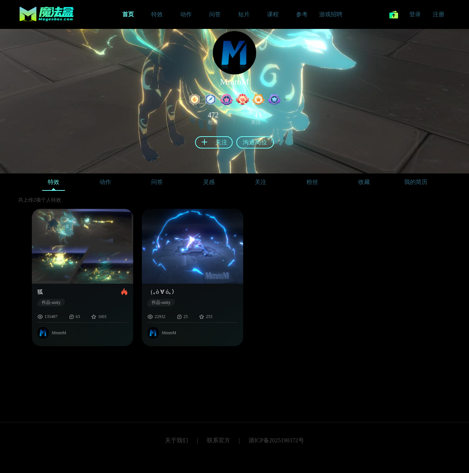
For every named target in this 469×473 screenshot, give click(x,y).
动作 (105, 182)
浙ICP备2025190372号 (276, 440)
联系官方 (218, 440)
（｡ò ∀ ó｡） (162, 292)
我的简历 (415, 182)
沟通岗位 (255, 142)
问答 (157, 182)
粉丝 (312, 182)
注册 (438, 14)
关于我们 (176, 440)
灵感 (209, 182)
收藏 (364, 182)
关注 (260, 182)
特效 (53, 184)
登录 (415, 14)
